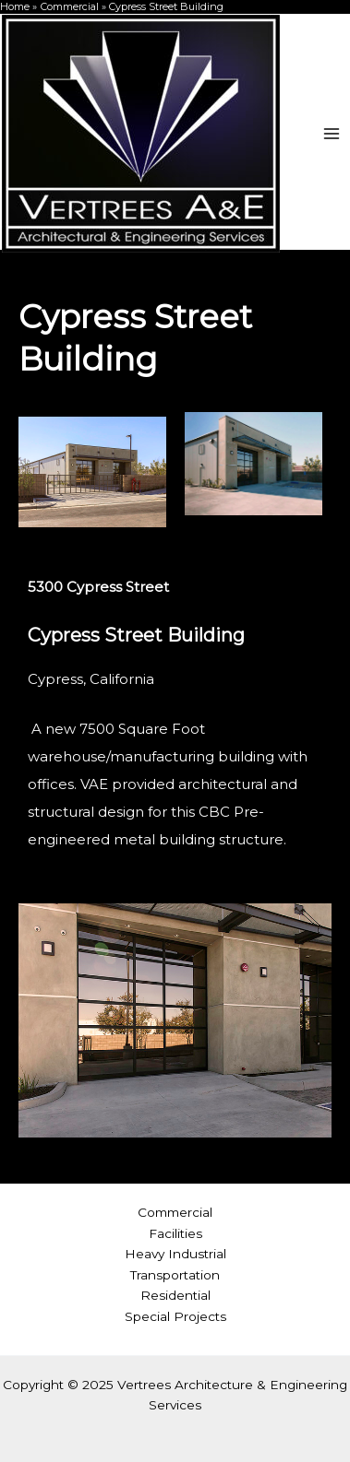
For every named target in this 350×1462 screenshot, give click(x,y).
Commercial (175, 1212)
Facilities (175, 1233)
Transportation (175, 1274)
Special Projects (175, 1316)
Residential (175, 1295)
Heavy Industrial (175, 1253)
